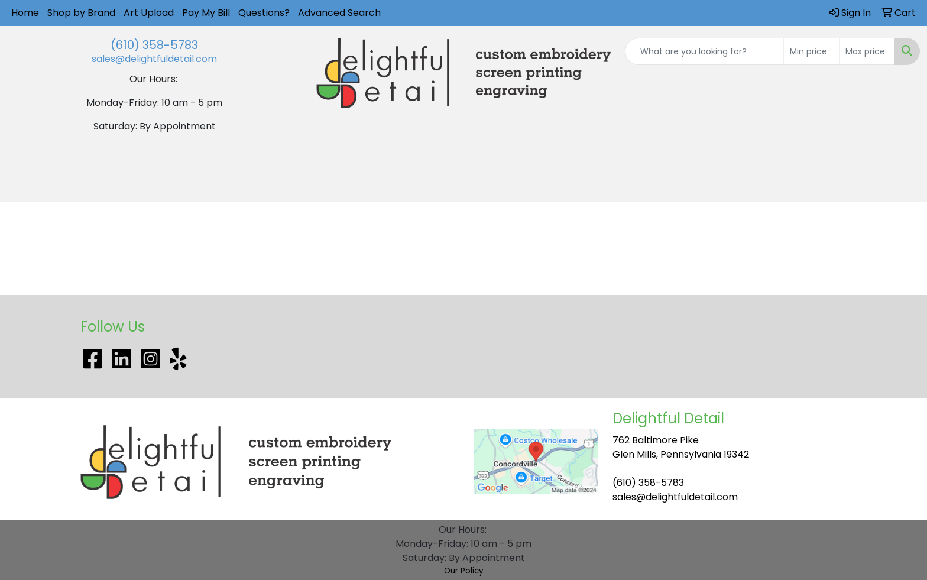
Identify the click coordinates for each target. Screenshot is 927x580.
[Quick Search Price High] (867, 51)
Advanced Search (339, 13)
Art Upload (149, 13)
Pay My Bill (206, 13)
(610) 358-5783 (154, 45)
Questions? (264, 13)
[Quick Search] (704, 51)
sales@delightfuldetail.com (154, 59)
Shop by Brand (81, 13)
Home (25, 13)
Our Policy (464, 570)
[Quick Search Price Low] (811, 51)
